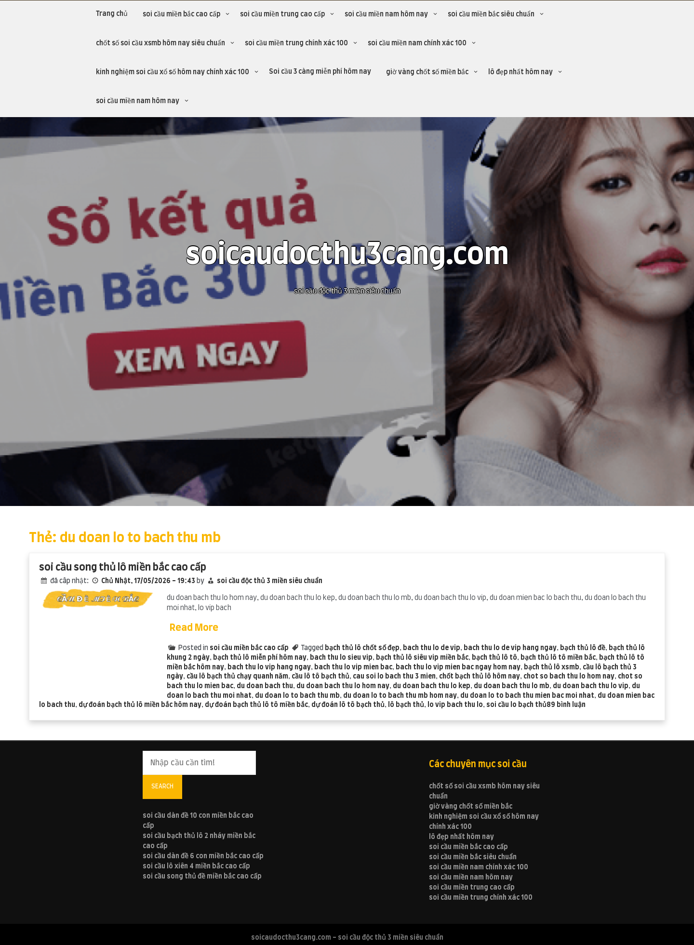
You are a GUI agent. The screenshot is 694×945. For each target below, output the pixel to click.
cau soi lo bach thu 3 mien (394, 676)
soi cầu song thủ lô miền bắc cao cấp (122, 567)
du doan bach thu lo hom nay (342, 686)
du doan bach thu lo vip (590, 686)
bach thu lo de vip (431, 648)
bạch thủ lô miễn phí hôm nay (260, 657)
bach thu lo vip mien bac (353, 667)
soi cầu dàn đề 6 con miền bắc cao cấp (203, 856)
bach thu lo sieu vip (341, 657)
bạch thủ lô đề (582, 648)
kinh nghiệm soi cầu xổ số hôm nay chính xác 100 (172, 72)
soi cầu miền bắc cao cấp (181, 14)
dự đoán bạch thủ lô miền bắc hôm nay (140, 705)
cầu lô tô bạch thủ (320, 676)
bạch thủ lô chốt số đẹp (362, 648)
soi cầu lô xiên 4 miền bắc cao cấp (196, 866)
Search (162, 786)
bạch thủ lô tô (494, 657)
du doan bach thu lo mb (511, 686)
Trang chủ (112, 14)
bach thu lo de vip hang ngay (510, 648)
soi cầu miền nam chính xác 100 (417, 43)
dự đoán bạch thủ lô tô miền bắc (256, 705)
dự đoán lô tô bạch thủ (348, 705)
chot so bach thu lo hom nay (568, 676)
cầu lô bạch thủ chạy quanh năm (237, 676)
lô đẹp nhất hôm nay (520, 72)
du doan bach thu (265, 686)
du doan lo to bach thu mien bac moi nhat (527, 695)
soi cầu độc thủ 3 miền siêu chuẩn (269, 581)
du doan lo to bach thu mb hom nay (400, 695)
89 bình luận (566, 705)
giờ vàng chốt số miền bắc (427, 72)
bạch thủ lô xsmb (551, 667)
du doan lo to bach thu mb (297, 695)
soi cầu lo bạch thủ (516, 705)
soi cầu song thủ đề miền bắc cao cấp (202, 876)
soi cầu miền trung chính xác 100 (296, 43)
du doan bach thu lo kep (431, 686)
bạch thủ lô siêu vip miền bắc (422, 657)
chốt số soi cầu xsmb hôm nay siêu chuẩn (160, 43)
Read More (194, 628)
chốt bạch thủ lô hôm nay (479, 676)
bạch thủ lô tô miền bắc (558, 657)
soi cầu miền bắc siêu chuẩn (491, 14)
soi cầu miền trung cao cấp (282, 14)
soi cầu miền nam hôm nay (386, 14)
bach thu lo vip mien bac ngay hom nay (458, 667)
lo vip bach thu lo (455, 705)
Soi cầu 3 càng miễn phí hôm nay (320, 71)
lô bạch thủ (406, 705)
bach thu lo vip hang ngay (269, 667)
